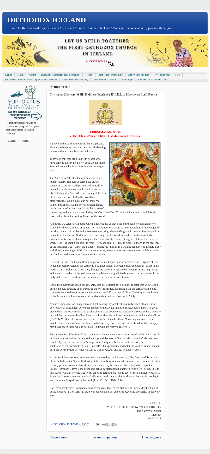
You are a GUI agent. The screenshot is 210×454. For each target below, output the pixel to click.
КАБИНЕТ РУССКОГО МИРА (153, 79)
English (8, 75)
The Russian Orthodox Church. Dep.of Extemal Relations (31, 79)
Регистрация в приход (138, 75)
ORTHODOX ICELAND (46, 20)
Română (20, 75)
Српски (32, 75)
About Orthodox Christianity (75, 79)
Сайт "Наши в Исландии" (105, 79)
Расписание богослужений (110, 75)
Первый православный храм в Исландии (60, 75)
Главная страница (104, 437)
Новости (89, 75)
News (177, 75)
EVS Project (127, 79)
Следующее (58, 437)
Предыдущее (151, 437)
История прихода (162, 75)
